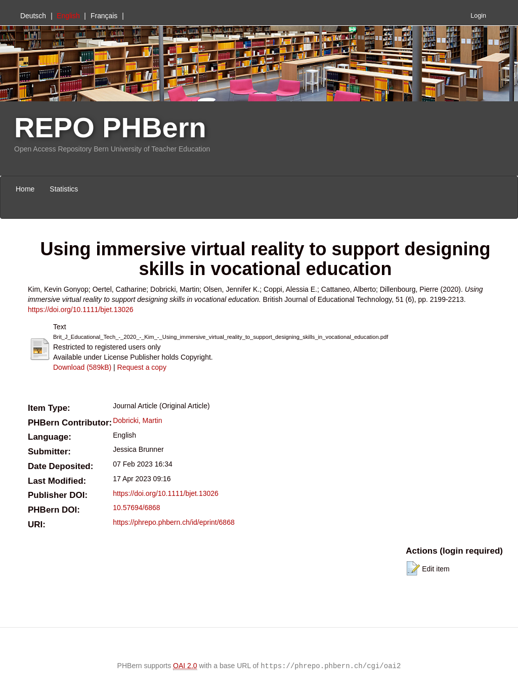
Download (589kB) (82, 367)
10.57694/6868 (136, 508)
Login (478, 15)
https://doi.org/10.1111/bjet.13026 (81, 309)
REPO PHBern (110, 127)
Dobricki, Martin (137, 420)
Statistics (64, 189)
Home (25, 189)
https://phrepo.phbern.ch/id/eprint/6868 (174, 522)
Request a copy (141, 367)
